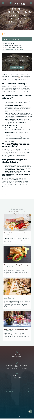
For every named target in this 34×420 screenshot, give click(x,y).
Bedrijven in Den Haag (17, 376)
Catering (6, 34)
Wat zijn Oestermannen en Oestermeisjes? (13, 47)
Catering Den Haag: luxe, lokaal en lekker (15, 233)
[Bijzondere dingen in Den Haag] (17, 363)
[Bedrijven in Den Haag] (17, 373)
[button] (3, 3)
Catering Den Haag (9, 297)
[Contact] (17, 352)
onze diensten (12, 186)
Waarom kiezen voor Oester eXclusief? (13, 45)
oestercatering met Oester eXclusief (18, 77)
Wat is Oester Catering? (9, 43)
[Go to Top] (30, 411)
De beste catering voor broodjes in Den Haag (16, 265)
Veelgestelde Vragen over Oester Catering (13, 49)
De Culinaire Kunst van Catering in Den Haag (16, 329)
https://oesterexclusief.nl (9, 194)
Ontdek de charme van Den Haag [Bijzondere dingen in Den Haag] (17, 365)
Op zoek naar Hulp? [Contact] (17, 355)
